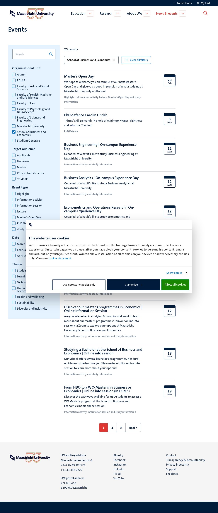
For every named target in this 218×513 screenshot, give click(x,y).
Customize (133, 284)
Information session (29, 205)
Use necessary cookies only (79, 284)
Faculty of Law (26, 103)
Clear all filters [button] (136, 60)
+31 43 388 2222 (71, 470)
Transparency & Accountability (185, 460)
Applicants (23, 155)
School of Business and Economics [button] (91, 60)
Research (106, 13)
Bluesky (118, 455)
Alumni (21, 74)
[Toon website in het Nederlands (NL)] (182, 3)
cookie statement (60, 258)
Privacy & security (177, 464)
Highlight (23, 193)
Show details (174, 273)
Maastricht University (31, 126)
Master (21, 167)
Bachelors (23, 161)
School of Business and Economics (31, 133)
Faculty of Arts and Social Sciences (33, 88)
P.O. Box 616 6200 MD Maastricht (74, 485)
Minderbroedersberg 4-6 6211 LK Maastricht (76, 462)
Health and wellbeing (30, 296)
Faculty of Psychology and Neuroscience (33, 111)
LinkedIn (118, 469)
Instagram (120, 464)
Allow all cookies (175, 284)
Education (78, 13)
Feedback (172, 474)
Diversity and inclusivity (32, 308)
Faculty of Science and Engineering (31, 119)
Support (171, 469)
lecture (21, 211)
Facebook (119, 460)
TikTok (117, 474)
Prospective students (30, 173)
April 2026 (23, 255)
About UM (134, 13)
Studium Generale (28, 140)
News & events (167, 13)
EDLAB (21, 80)
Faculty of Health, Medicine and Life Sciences (34, 96)
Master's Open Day (29, 217)
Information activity (29, 199)
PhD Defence (25, 223)
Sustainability (25, 302)
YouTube (118, 478)
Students (22, 179)
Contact (171, 455)
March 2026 (24, 244)
